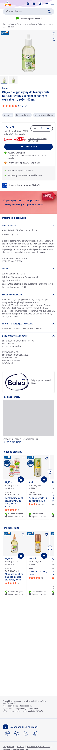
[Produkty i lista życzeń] (34, 3)
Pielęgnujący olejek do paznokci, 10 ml (38, 499)
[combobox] (28, 11)
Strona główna (8, 24)
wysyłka (21, 134)
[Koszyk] (46, 3)
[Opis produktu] (28, 225)
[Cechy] (28, 268)
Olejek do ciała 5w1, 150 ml (38, 573)
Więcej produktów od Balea (28, 381)
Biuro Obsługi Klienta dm (38, 747)
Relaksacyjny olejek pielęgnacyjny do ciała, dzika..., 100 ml (14, 502)
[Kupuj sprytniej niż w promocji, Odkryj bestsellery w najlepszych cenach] (28, 202)
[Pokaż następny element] (50, 471)
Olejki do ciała (8, 27)
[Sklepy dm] (28, 3)
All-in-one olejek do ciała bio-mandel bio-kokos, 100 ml (14, 577)
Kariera (20, 747)
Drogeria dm (8, 747)
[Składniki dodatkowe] (28, 294)
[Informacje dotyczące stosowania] (28, 323)
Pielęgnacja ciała (44, 24)
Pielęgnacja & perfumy (26, 24)
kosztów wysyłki (9, 703)
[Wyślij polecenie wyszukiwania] (49, 11)
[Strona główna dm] (8, 3)
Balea (5, 88)
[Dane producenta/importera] (28, 336)
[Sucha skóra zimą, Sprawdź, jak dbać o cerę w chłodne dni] (28, 424)
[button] (52, 3)
